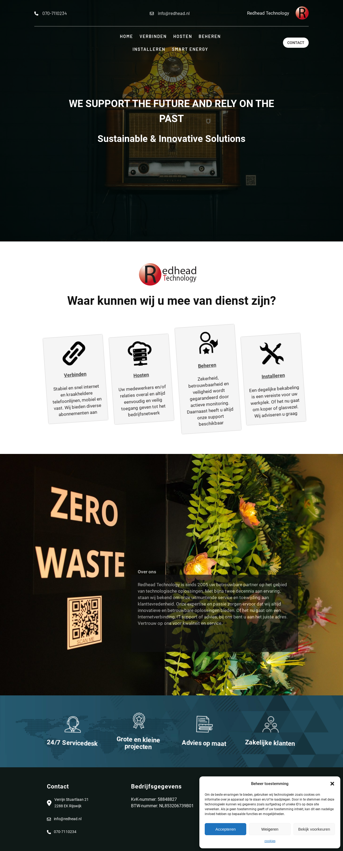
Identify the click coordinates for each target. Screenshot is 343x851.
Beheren (195, 364)
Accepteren (225, 829)
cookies (269, 841)
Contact (295, 43)
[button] (332, 783)
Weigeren (269, 829)
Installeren (261, 374)
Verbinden (64, 373)
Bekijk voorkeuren (314, 829)
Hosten (129, 374)
